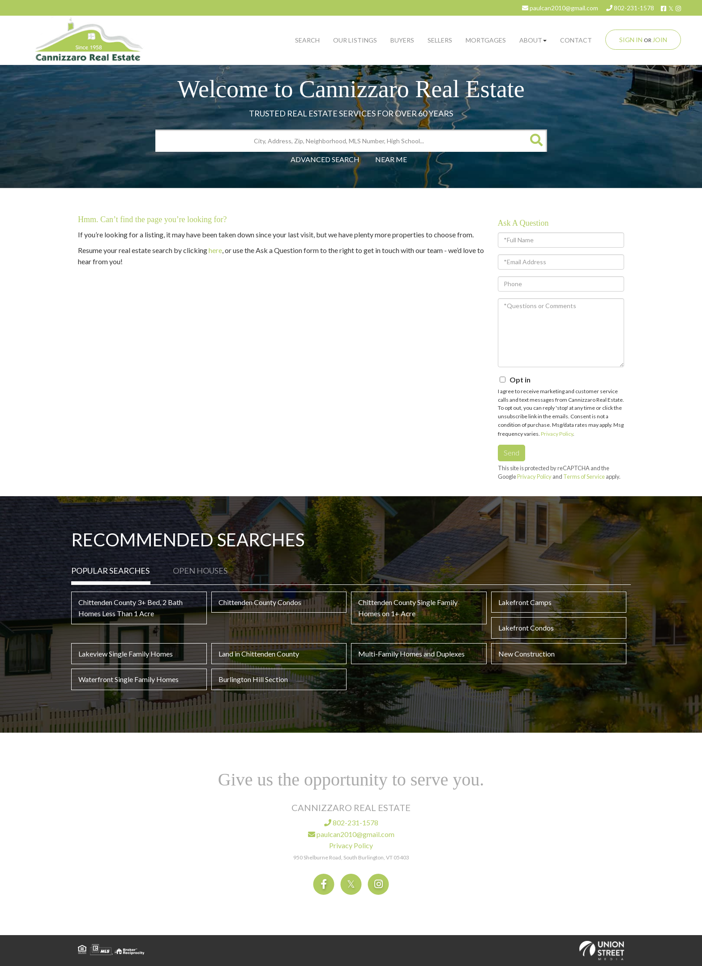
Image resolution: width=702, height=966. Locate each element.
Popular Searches (110, 570)
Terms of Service (584, 476)
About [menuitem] (533, 40)
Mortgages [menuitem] (486, 40)
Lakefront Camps (525, 602)
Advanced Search (325, 159)
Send (511, 452)
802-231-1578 (630, 8)
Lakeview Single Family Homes (125, 653)
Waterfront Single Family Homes (128, 679)
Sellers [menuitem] (440, 40)
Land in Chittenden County (258, 653)
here (215, 250)
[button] (536, 140)
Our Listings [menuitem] (355, 40)
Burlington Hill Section (253, 679)
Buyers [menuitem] (402, 40)
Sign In (630, 39)
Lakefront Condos (526, 627)
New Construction (526, 653)
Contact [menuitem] (576, 40)
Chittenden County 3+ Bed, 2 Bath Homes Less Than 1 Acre (130, 608)
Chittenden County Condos (259, 602)
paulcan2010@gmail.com (560, 8)
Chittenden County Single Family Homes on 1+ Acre (408, 608)
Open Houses (200, 570)
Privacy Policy (557, 433)
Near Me (391, 159)
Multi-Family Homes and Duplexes (411, 653)
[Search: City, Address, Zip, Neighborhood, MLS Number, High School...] (340, 140)
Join (659, 39)
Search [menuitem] (307, 40)
